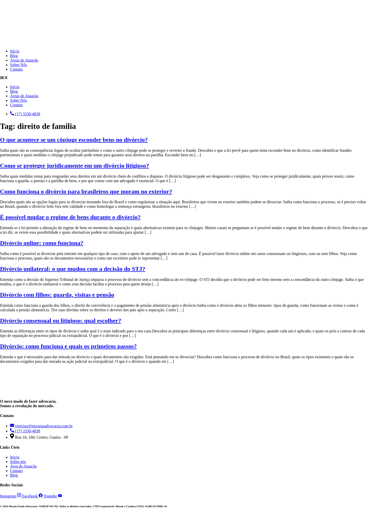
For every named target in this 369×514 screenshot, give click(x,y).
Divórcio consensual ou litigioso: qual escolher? (60, 320)
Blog (14, 56)
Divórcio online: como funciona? (41, 243)
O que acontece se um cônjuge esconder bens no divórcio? (74, 139)
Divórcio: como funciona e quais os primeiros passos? (68, 346)
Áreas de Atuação (24, 60)
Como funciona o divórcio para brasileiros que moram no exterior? (86, 191)
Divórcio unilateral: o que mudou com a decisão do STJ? (72, 269)
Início (14, 51)
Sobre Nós (18, 65)
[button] (184, 78)
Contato (16, 69)
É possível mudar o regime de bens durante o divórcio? (70, 217)
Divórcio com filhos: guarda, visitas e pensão (57, 294)
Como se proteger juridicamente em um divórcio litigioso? (74, 165)
